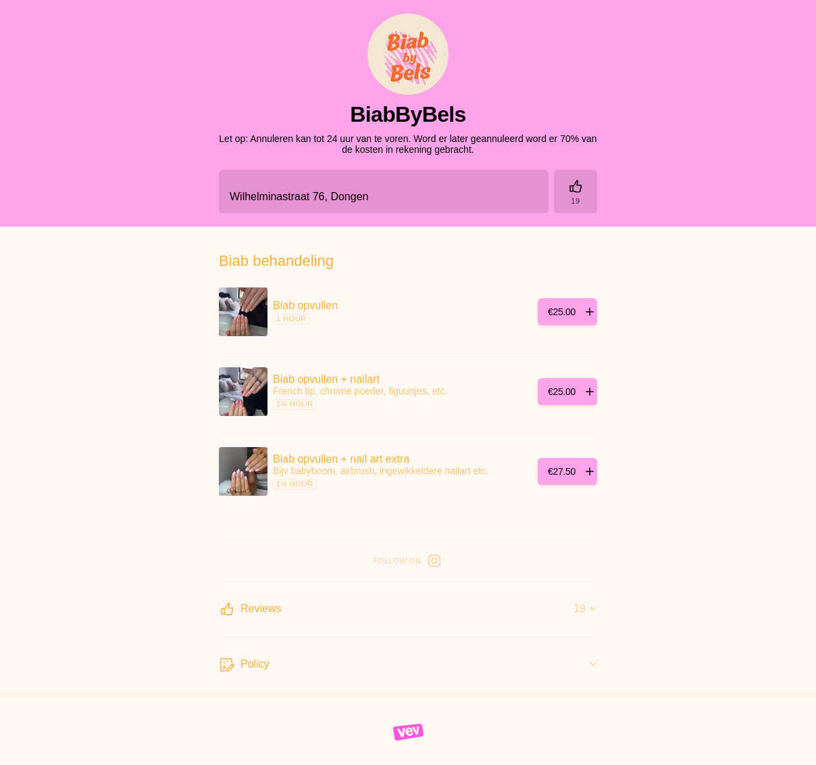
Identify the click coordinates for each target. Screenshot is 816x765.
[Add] (567, 311)
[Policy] (408, 665)
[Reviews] (575, 191)
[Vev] (408, 731)
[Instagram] (434, 561)
